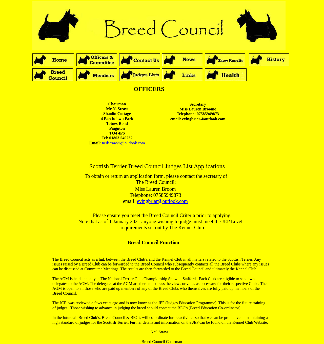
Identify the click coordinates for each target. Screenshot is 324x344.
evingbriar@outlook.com (162, 201)
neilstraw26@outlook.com (123, 143)
